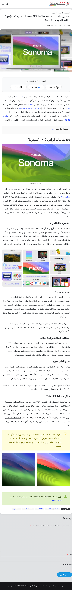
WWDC (31, 104)
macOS (49, 509)
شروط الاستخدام (46, 586)
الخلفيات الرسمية (57, 13)
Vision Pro (65, 197)
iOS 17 (67, 108)
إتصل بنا (36, 586)
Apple (56, 509)
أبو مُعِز (66, 25)
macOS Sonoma (27, 509)
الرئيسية (67, 13)
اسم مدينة (19, 96)
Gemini (36, 87)
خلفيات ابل (16, 509)
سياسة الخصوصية (58, 586)
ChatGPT (53, 87)
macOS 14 (40, 509)
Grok (18, 87)
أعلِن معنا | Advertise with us (23, 586)
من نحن (10, 586)
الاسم (69, 554)
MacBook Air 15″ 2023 (29, 108)
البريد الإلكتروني (66, 564)
